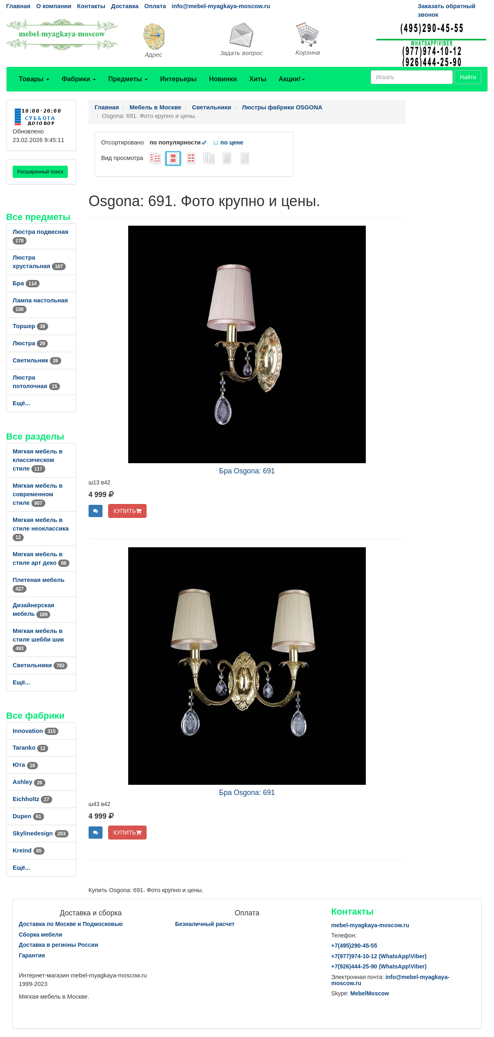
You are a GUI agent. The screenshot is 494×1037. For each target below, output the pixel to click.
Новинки (223, 78)
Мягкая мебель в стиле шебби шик (38, 639)
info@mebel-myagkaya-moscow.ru (221, 6)
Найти (468, 77)
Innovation (35, 731)
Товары (34, 78)
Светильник (37, 360)
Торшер (30, 326)
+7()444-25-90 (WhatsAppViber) (379, 966)
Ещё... (21, 403)
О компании (53, 6)
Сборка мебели (40, 934)
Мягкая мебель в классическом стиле (37, 460)
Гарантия (32, 955)
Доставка (124, 6)
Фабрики (79, 78)
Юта (25, 765)
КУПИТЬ (127, 511)
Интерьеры (178, 78)
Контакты (91, 6)
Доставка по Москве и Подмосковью (71, 924)
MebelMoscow (369, 993)
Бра (26, 283)
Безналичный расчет (205, 924)
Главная (18, 6)
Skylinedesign (41, 833)
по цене (228, 142)
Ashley (29, 782)
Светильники (40, 665)
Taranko (30, 747)
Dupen (28, 816)
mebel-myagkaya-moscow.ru (370, 925)
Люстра (30, 343)
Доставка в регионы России (58, 945)
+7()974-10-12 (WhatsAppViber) (379, 956)
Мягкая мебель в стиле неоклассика (41, 528)
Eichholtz (32, 799)
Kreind (29, 850)
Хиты (257, 78)
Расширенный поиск (40, 172)
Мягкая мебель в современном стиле (37, 494)
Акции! (291, 78)
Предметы (128, 78)
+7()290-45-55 (354, 945)
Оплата (155, 6)
